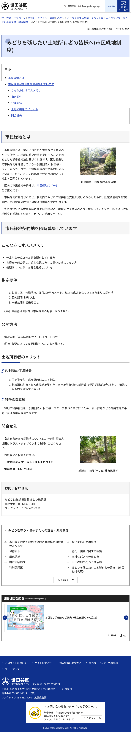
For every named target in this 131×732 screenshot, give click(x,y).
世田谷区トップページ (14, 17)
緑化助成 (14, 556)
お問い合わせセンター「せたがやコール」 (73, 706)
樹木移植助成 (17, 561)
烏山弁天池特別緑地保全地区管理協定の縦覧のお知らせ (36, 543)
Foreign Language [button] (91, 6)
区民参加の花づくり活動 (87, 561)
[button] (70, 6)
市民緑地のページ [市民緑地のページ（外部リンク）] (47, 185)
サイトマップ (12, 668)
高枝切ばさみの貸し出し (87, 556)
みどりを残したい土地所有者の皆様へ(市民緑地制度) (98, 569)
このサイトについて (16, 662)
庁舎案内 (67, 688)
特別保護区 (16, 567)
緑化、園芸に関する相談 (87, 551)
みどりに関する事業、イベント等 (85, 17)
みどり (61, 17)
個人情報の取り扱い (70, 662)
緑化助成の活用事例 (84, 541)
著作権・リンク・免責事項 (103, 662)
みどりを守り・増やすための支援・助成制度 (38, 530)
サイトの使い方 (43, 662)
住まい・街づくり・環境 (41, 17)
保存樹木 (14, 551)
